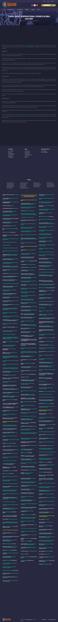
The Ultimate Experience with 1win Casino (10, 287)
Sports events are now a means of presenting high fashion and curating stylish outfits (47, 284)
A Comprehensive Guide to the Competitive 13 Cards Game (47, 537)
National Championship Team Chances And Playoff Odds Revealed (10, 215)
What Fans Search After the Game (27, 508)
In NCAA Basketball (12, 348)
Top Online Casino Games (13, 519)
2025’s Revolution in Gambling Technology (46, 533)
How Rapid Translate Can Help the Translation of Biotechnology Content (29, 438)
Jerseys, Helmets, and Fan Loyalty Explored (28, 467)
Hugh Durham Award (10, 186)
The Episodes (27, 153)
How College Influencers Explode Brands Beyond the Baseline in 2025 (28, 429)
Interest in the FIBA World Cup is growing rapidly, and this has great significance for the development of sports (11, 338)
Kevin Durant (41, 472)
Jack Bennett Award (10, 184)
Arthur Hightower (11, 153)
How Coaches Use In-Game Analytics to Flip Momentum (11, 389)
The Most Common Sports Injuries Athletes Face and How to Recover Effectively (46, 449)
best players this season (44, 525)
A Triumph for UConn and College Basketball (10, 222)
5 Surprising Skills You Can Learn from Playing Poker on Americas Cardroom (47, 487)
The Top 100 (27, 156)
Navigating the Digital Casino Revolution (28, 489)
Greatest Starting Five (8, 377)
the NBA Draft (15, 208)
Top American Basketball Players (11, 352)
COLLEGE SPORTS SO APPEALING (47, 205)
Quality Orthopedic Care (43, 428)
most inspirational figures (27, 363)
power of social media (26, 422)
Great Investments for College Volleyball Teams (29, 310)
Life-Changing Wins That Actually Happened (45, 469)
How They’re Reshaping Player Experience (9, 211)
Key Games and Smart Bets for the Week (28, 332)
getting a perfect (28, 538)
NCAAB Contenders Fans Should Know (11, 276)
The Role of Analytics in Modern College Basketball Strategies (28, 384)
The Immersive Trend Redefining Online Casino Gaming (46, 315)
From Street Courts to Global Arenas (10, 280)
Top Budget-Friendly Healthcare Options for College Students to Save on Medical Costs (10, 368)
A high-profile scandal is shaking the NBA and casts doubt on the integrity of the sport (29, 433)
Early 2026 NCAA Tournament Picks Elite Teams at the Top (29, 239)
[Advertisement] (29, 37)
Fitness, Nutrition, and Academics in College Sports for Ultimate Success (10, 255)
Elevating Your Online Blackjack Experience (28, 270)
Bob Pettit (12, 205)
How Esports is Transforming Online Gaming (27, 356)
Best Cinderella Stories (47, 290)
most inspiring (25, 452)
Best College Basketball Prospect (28, 401)
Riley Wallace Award (50, 186)
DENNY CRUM (35, 426)
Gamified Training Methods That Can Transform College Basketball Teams (27, 299)
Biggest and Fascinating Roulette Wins (46, 547)
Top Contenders (7, 560)
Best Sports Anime (42, 307)
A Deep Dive (28, 442)
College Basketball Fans (9, 417)
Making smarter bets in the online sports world (28, 459)
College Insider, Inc (29, 619)
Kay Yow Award (9, 187)
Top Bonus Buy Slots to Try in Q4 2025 (27, 217)
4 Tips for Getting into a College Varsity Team (29, 528)
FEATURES (27, 9)
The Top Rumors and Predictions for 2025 (46, 241)
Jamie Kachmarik (11, 154)
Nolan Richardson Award (24, 187)
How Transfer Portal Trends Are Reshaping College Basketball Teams (10, 263)
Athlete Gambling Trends (32, 267)
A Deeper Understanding (7, 219)
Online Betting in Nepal (7, 245)
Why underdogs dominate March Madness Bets (47, 431)
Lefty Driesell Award (10, 185)
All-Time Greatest (30, 359)
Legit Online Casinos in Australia (44, 318)
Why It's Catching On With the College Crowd (29, 367)
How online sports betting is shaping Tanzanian (46, 275)
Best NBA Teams (6, 473)
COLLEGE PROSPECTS (7, 232)
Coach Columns (27, 151)
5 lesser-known (23, 560)
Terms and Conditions (51, 619)
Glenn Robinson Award (51, 185)
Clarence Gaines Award (24, 182)
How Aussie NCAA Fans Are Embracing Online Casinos (28, 204)
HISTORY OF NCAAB (8, 550)
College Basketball (7, 511)
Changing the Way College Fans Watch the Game (29, 307)
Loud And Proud (5, 403)
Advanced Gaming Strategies (50, 269)
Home (44, 1)
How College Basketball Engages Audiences (47, 400)
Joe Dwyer (10, 152)
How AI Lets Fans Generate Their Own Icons (28, 500)
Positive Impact (43, 287)
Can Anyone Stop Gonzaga (25, 260)
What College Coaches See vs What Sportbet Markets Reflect (10, 508)
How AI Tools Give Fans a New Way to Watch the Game (46, 326)
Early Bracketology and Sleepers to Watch (46, 262)
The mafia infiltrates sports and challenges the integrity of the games (28, 231)
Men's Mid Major (44, 151)
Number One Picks (10, 399)
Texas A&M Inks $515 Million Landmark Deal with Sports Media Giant (28, 254)
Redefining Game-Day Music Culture (46, 373)
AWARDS (32, 9)
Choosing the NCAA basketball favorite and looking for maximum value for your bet (28, 518)
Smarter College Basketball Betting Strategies (28, 493)
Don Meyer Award (37, 185)
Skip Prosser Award (50, 184)
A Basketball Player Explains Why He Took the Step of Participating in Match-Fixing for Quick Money (29, 352)
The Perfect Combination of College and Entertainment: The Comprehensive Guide (10, 425)
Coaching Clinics (27, 152)
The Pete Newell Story (29, 154)
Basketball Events (47, 403)
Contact (52, 1)
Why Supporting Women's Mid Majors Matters (28, 274)
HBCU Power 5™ (20, 9)
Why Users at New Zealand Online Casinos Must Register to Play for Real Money (10, 490)
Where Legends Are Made (43, 509)
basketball (4, 64)
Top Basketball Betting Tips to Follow (9, 460)
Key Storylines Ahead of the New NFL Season (28, 416)
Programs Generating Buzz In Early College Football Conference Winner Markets (28, 482)
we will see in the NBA (49, 337)
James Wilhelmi (11, 157)
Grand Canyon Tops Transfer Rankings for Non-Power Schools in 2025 (28, 207)
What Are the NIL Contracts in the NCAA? (10, 242)
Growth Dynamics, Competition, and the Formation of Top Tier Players (10, 498)
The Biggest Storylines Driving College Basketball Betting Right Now (9, 345)
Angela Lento (10, 156)
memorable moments (45, 560)
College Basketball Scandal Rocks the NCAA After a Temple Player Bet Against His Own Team (10, 523)
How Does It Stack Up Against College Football (28, 317)
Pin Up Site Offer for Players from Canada (10, 483)
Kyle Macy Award (36, 182)
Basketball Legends (42, 381)
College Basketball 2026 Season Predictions (46, 301)
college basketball (9, 443)
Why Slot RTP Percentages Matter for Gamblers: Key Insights (9, 567)
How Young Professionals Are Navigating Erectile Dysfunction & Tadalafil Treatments (29, 214)
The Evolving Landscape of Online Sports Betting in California (46, 388)
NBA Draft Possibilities (50, 424)
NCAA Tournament (46, 564)
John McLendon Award (37, 184)
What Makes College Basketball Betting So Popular (10, 259)
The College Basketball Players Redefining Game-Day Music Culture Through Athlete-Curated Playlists (10, 309)
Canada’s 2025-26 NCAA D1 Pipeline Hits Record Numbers (46, 304)
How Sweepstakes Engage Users (27, 387)
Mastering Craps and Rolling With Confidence (10, 540)
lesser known (47, 551)
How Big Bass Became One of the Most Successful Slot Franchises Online (45, 234)
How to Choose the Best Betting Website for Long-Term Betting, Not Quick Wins (46, 202)
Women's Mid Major (44, 152)
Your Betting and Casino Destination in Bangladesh (27, 473)
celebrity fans (10, 470)
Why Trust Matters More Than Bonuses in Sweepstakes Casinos (10, 480)
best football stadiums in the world (24, 116)
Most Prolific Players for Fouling (49, 391)
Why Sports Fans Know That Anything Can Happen (46, 363)
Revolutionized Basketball (31, 264)
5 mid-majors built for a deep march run (28, 478)
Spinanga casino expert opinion (8, 429)
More (38, 9)
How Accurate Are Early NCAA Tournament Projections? (10, 547)
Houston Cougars (13, 225)
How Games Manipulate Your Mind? (9, 557)
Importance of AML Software (9, 526)
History (48, 1)
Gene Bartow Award (10, 182)
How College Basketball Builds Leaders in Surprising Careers (28, 544)
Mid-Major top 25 (11, 9)
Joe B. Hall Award (23, 184)
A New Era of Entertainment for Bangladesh (27, 419)
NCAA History (46, 519)
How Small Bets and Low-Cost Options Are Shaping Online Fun (47, 490)
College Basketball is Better (11, 341)
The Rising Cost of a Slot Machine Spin (9, 501)
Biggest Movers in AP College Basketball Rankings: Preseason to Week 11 (28, 228)
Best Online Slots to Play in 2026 (13, 273)
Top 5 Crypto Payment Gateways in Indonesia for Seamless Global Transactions (46, 541)
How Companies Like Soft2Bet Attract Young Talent (46, 266)
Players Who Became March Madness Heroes (46, 272)
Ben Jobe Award (23, 186)
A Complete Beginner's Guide (10, 294)
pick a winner (25, 374)
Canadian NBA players (8, 543)
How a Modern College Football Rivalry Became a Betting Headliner (29, 325)
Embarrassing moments (25, 556)
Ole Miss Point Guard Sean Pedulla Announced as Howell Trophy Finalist (47, 209)
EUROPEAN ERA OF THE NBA (44, 216)
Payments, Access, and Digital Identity (11, 450)
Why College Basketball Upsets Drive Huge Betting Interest (47, 223)
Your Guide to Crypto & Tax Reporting (9, 334)
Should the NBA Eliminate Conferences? (46, 394)
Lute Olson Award (37, 186)
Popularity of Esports (28, 514)
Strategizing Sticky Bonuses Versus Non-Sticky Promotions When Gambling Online (47, 459)
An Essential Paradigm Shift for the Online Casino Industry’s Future (10, 266)
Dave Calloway (10, 151)
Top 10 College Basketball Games (9, 228)
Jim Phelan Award (50, 182)
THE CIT (26, 157)
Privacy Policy (44, 619)
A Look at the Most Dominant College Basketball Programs (28, 395)
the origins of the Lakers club (31, 408)
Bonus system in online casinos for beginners (11, 283)
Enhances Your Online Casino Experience (46, 259)
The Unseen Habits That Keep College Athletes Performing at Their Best (47, 407)
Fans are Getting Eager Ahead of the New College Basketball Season (10, 331)
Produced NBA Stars (50, 445)
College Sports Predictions (29, 210)
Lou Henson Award (23, 185)
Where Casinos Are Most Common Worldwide (28, 278)
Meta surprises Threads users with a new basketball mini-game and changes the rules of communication (10, 357)
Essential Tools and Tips (7, 537)
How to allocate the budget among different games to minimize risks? (29, 281)
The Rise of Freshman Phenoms (8, 515)
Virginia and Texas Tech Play (7, 570)
